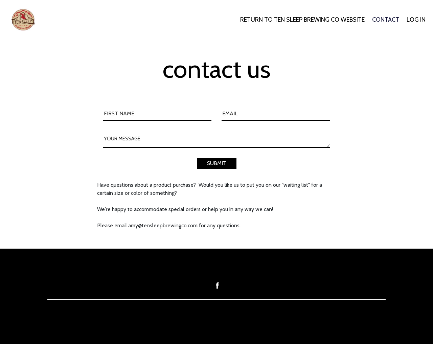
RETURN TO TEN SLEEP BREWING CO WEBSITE (302, 19)
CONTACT (385, 19)
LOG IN (416, 19)
